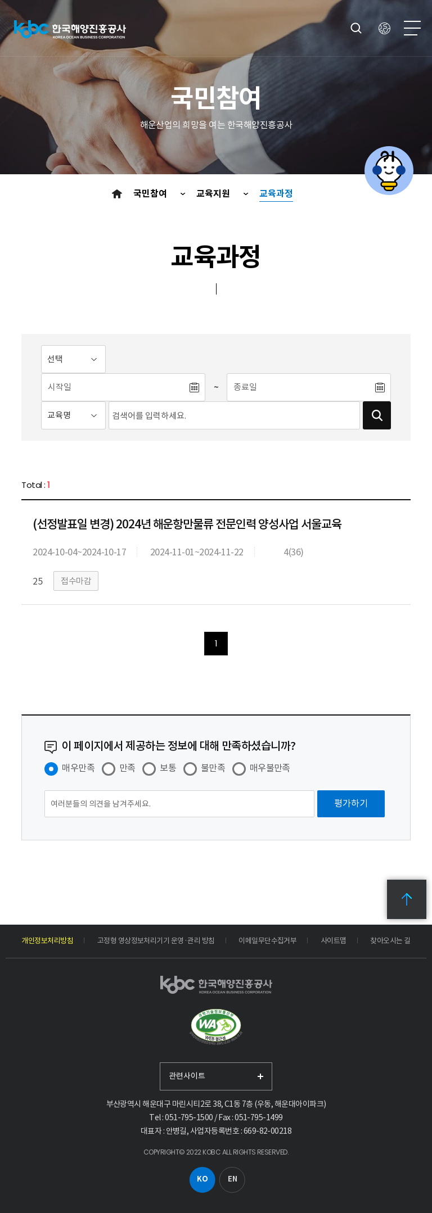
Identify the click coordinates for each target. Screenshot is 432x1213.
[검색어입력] (234, 415)
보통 (168, 767)
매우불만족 (270, 767)
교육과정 (276, 194)
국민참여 (151, 194)
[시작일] (114, 387)
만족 (127, 767)
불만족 (213, 767)
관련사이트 (187, 1076)
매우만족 (78, 767)
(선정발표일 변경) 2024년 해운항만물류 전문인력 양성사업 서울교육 (187, 524)
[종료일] (300, 387)
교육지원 (214, 194)
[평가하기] (351, 803)
